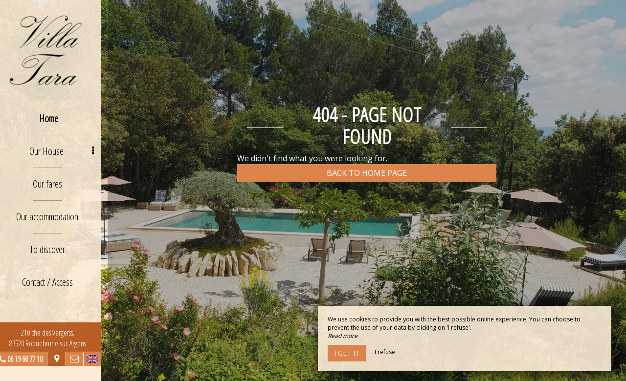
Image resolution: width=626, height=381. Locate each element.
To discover (53, 249)
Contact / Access (53, 282)
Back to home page (367, 173)
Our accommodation (54, 216)
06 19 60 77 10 (31, 359)
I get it (346, 353)
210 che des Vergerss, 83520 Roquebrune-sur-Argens (54, 338)
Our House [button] (68, 151)
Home (55, 118)
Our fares (53, 183)
